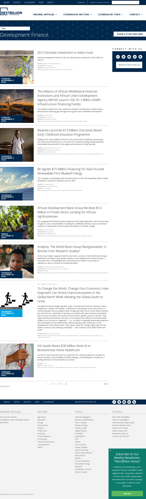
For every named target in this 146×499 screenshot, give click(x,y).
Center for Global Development (54, 267)
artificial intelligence (48, 367)
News (7, 2)
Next (106, 384)
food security (70, 236)
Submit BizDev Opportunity (123, 422)
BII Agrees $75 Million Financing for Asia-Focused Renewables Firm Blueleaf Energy (70, 171)
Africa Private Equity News (52, 63)
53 (66, 384)
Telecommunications (45, 442)
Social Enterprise (44, 436)
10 (61, 384)
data (64, 273)
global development (87, 273)
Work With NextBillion (121, 417)
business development (56, 273)
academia (45, 273)
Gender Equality (81, 447)
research (105, 273)
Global (46, 271)
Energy (49, 186)
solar (80, 190)
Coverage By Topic (110, 14)
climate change (47, 236)
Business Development (84, 420)
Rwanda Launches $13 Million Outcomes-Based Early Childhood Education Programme (69, 132)
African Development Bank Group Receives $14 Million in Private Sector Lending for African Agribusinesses (69, 212)
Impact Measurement (83, 453)
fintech (58, 69)
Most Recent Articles (8, 417)
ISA (45, 363)
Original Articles (45, 14)
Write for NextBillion (120, 420)
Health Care (57, 269)
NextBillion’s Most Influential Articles (14, 420)
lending (77, 236)
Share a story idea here (131, 35)
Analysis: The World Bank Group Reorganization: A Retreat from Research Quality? (71, 249)
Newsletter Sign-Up (129, 65)
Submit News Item (119, 431)
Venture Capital (81, 472)
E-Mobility (79, 433)
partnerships (91, 367)
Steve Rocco (52, 284)
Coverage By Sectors (77, 14)
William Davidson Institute (99, 2)
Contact (136, 14)
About (50, 2)
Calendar (29, 2)
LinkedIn (136, 56)
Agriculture (50, 232)
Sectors (42, 412)
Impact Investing (81, 450)
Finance (40, 428)
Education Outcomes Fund (52, 148)
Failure (77, 442)
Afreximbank (48, 115)
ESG (76, 439)
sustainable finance (43, 337)
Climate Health (81, 428)
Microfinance (80, 455)
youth (101, 154)
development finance (48, 69)
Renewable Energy (82, 464)
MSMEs (78, 458)
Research (78, 466)
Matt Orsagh (42, 284)
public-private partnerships (90, 154)
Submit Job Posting (120, 428)
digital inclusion (61, 121)
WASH (39, 447)
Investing (50, 65)
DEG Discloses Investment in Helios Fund (65, 52)
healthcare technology (80, 367)
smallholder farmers (86, 236)
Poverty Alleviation (82, 461)
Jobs (41, 2)
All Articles (4, 422)
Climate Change (81, 425)
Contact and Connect (120, 436)
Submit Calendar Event (121, 425)
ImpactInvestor (49, 184)
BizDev (17, 2)
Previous (5, 386)
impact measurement (74, 154)
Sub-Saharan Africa (50, 67)
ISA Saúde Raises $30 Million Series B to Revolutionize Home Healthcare (64, 348)
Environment (56, 333)
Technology (42, 439)
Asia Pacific (47, 188)
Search (143, 2)
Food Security (80, 444)
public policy (98, 273)
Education (50, 150)
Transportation (43, 444)
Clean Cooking (80, 422)
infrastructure (71, 121)
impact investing (61, 154)
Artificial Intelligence (83, 417)
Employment (80, 436)
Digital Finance (81, 431)
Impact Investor (49, 230)
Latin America (48, 365)
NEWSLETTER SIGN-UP (85, 402)
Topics (79, 412)
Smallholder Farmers (83, 469)
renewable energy (67, 69)
